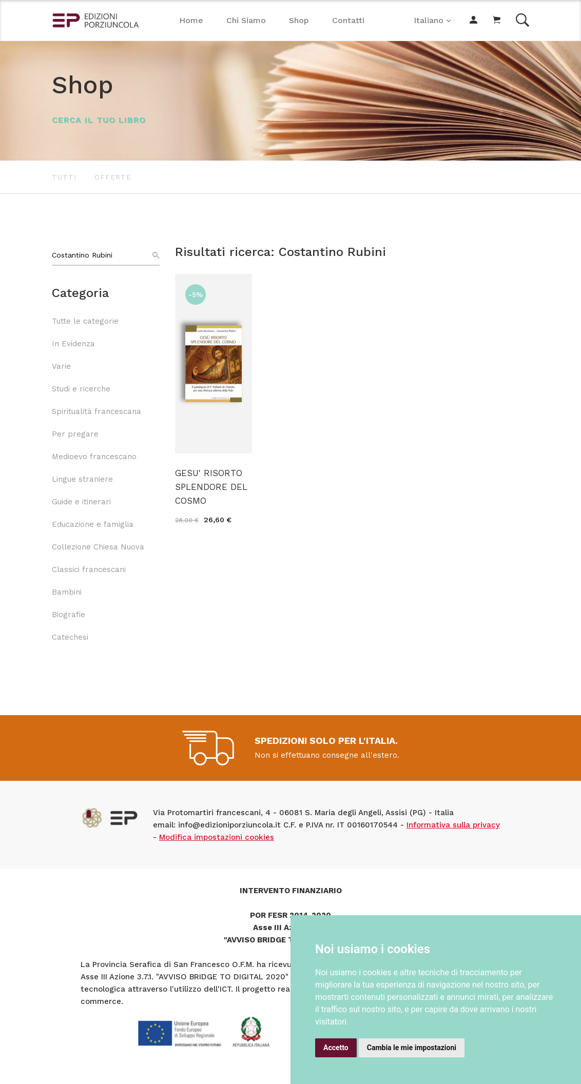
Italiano (428, 20)
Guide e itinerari (81, 501)
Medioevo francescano (94, 456)
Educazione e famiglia (92, 524)
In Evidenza (73, 343)
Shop (299, 20)
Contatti (348, 20)
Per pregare (75, 434)
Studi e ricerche (81, 388)
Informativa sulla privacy (453, 825)
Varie (61, 366)
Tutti (64, 177)
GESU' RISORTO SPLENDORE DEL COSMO (211, 487)
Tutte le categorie (85, 321)
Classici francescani (89, 569)
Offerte (112, 177)
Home (191, 20)
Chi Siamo (246, 20)
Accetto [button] (335, 1047)
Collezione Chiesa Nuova (98, 546)
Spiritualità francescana (96, 411)
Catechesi (70, 637)
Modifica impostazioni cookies (216, 837)
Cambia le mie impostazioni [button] (411, 1047)
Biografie (68, 614)
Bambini (67, 592)
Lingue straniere (82, 479)
